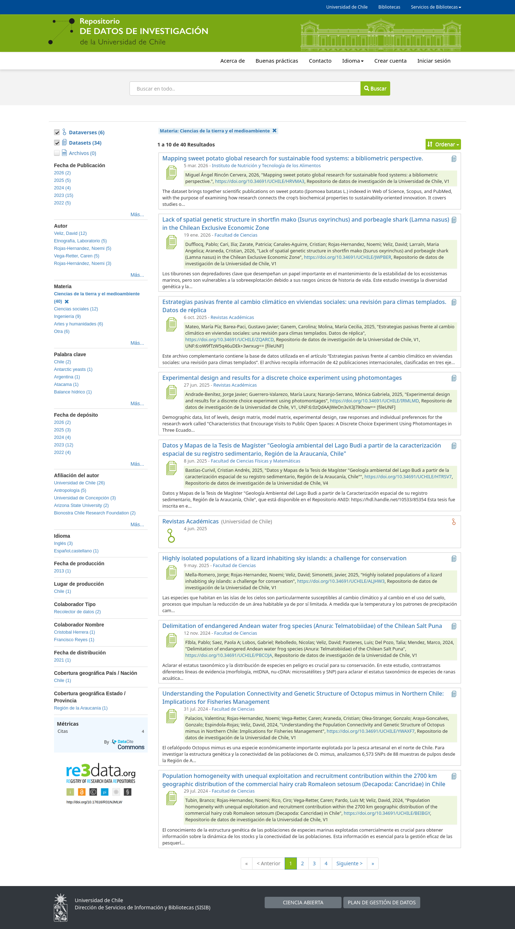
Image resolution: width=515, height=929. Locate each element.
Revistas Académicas (232, 317)
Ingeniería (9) (67, 316)
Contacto (320, 60)
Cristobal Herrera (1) (74, 632)
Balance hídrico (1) (73, 392)
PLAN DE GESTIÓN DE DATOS (382, 902)
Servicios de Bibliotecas (436, 7)
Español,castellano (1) (76, 550)
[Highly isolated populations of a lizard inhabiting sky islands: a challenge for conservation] (171, 572)
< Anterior (268, 863)
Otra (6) (61, 331)
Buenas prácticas (277, 60)
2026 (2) (62, 172)
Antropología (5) (70, 490)
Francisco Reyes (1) (74, 639)
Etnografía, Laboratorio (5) (80, 240)
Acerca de (232, 60)
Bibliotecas (389, 7)
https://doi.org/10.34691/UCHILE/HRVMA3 (259, 181)
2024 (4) (62, 187)
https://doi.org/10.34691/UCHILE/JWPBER (347, 257)
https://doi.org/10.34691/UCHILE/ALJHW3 (340, 581)
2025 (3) (62, 429)
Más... (137, 214)
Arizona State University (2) (81, 505)
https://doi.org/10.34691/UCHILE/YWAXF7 (371, 731)
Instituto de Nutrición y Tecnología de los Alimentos (266, 166)
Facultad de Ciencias (236, 235)
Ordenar (443, 144)
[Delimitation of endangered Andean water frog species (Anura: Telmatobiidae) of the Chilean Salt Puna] (171, 640)
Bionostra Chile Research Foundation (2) (95, 513)
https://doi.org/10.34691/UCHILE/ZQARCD (229, 340)
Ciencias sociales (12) (76, 308)
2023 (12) (63, 444)
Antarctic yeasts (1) (73, 369)
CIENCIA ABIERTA (303, 902)
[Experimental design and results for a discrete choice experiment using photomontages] (171, 392)
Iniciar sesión (434, 60)
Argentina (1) (67, 376)
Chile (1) (62, 591)
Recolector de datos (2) (77, 611)
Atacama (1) (66, 384)
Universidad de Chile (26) (79, 482)
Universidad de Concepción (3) (85, 497)
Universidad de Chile (347, 7)
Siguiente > (350, 863)
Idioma (353, 60)
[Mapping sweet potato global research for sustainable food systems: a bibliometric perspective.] (171, 172)
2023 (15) (63, 195)
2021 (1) (62, 660)
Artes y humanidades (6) (78, 323)
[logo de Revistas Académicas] (171, 535)
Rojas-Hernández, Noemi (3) (82, 263)
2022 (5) (62, 202)
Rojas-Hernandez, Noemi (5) (82, 248)
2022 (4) (62, 452)
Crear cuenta (390, 60)
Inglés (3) (63, 543)
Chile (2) (62, 361)
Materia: (218, 131)
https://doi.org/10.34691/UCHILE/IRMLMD (374, 401)
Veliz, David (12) (70, 233)
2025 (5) (62, 180)
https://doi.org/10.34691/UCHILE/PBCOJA (228, 655)
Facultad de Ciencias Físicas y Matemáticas (255, 461)
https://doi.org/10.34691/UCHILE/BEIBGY (387, 813)
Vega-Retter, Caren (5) (76, 255)
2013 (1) (62, 571)
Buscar (375, 88)
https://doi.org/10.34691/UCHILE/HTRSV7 (408, 477)
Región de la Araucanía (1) (81, 708)
